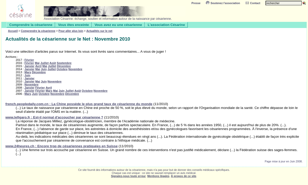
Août (52, 62)
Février (29, 59)
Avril (38, 66)
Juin (44, 69)
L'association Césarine (166, 25)
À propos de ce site (183, 176)
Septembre (64, 62)
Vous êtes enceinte (73, 25)
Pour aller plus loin (70, 30)
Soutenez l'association (223, 3)
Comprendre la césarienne (30, 25)
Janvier (29, 66)
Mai (37, 62)
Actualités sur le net (99, 30)
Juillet (44, 62)
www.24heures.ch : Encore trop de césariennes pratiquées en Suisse (61, 146)
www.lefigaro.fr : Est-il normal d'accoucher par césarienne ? (54, 117)
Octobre (62, 69)
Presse (196, 3)
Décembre (64, 66)
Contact (252, 3)
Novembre (75, 69)
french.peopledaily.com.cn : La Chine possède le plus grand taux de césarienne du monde (78, 104)
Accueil (13, 30)
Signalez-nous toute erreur (128, 176)
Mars (27, 72)
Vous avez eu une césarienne (118, 25)
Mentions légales (158, 176)
